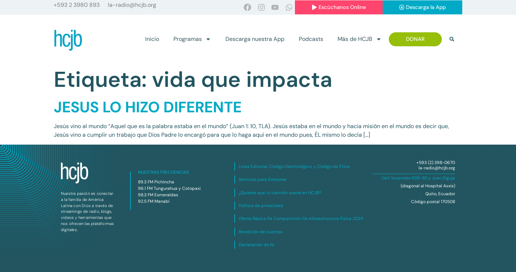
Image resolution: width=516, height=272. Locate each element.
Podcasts (311, 39)
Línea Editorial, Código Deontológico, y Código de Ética (294, 166)
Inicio (152, 39)
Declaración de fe (256, 245)
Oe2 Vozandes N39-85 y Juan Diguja (418, 178)
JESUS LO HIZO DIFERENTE (148, 107)
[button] (452, 39)
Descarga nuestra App (255, 39)
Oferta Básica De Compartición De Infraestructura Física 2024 (301, 219)
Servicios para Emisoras (262, 180)
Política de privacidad (261, 205)
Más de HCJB (360, 39)
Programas (192, 39)
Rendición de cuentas (261, 232)
